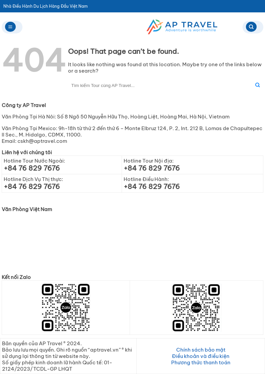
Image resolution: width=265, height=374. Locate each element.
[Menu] (12, 27)
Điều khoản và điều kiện (200, 356)
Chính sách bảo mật (200, 350)
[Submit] (257, 85)
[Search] (253, 27)
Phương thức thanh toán (200, 362)
